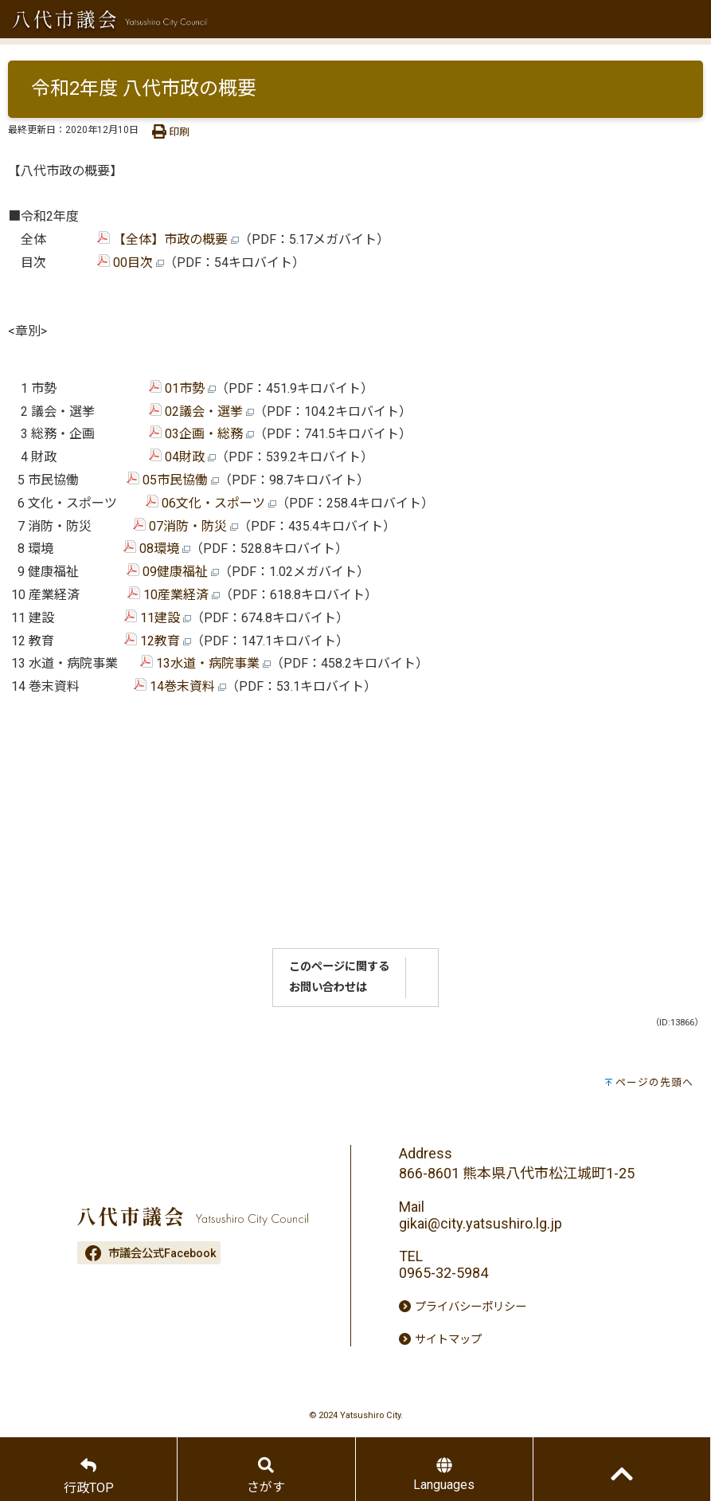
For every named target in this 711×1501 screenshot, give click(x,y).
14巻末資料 (180, 686)
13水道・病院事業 (205, 663)
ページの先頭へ (654, 1082)
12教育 (157, 641)
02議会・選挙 (201, 411)
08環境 (156, 548)
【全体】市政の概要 (168, 239)
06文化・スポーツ (211, 503)
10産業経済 (173, 594)
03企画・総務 (201, 433)
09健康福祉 (173, 571)
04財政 (182, 456)
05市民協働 (173, 480)
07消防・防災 (185, 526)
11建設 (157, 617)
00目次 (130, 262)
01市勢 (182, 388)
